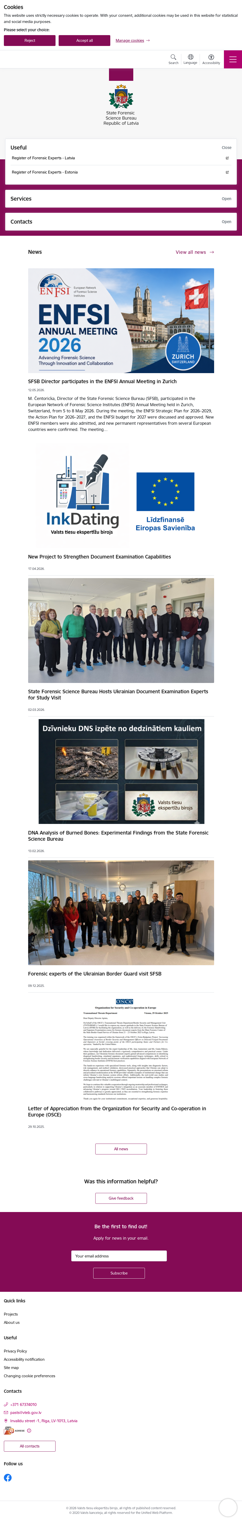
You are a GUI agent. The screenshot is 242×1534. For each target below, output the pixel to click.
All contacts (30, 1446)
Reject (30, 40)
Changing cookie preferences (29, 1375)
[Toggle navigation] (233, 59)
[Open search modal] (173, 60)
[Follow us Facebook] (8, 1478)
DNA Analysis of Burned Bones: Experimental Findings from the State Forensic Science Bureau (118, 836)
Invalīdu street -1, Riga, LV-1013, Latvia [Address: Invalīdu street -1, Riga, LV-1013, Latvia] (43, 1420)
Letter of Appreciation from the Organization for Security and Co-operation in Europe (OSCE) (117, 1111)
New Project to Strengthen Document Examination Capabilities (99, 557)
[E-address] (14, 1430)
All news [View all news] (121, 1148)
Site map (11, 1367)
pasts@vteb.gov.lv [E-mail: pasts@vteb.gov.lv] (25, 1412)
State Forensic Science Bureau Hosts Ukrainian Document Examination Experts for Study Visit (118, 694)
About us (12, 1322)
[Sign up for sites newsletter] (119, 1273)
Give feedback (121, 1198)
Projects (11, 1314)
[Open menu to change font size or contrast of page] (211, 60)
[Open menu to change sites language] (190, 60)
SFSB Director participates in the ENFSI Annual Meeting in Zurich (102, 381)
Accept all (84, 40)
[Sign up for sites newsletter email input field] (119, 1255)
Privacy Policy (15, 1351)
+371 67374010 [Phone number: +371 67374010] (23, 1404)
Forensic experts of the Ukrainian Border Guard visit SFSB (94, 974)
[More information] (29, 1431)
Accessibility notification (24, 1359)
